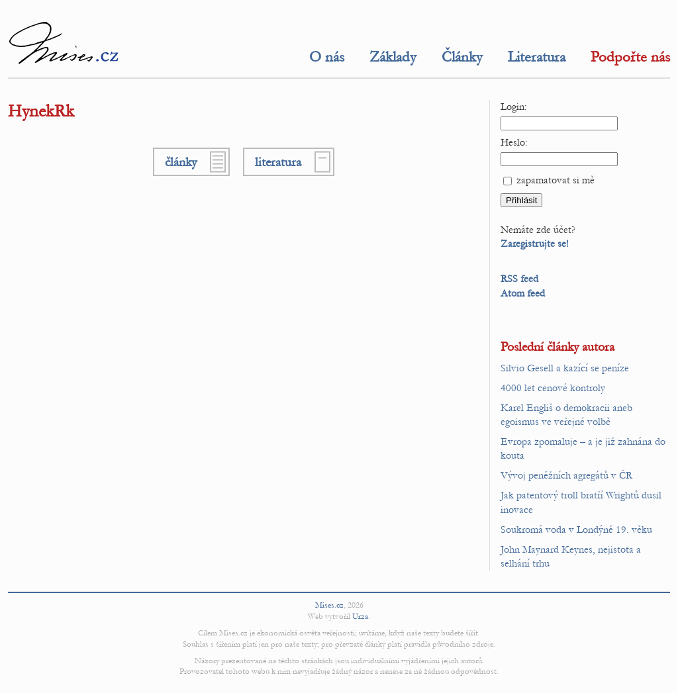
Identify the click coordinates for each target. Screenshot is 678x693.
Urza (360, 616)
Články (462, 57)
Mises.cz (329, 605)
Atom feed (523, 293)
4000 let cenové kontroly (553, 388)
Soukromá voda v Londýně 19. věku (576, 529)
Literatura (536, 57)
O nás (326, 57)
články (181, 161)
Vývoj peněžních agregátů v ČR (566, 475)
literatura (278, 161)
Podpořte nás (630, 57)
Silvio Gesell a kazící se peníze (565, 368)
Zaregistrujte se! (535, 244)
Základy (392, 57)
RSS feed (519, 279)
